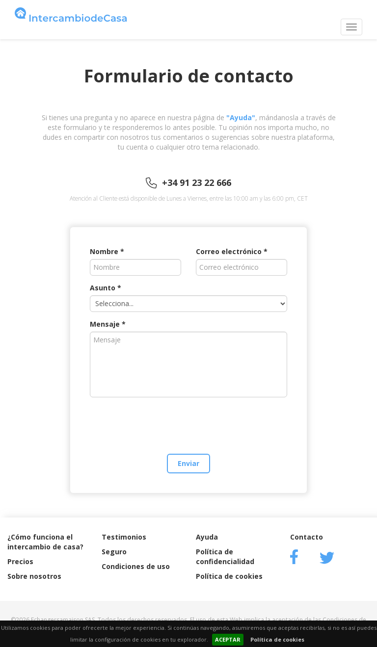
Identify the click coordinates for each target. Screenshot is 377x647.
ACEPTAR (228, 639)
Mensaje (105, 324)
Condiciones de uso (136, 566)
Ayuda (207, 537)
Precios (20, 561)
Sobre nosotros (34, 576)
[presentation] (188, 424)
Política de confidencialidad (225, 556)
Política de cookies (277, 639)
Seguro (114, 551)
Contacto (306, 537)
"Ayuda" (240, 117)
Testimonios (124, 537)
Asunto (102, 287)
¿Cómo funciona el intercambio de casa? (45, 541)
